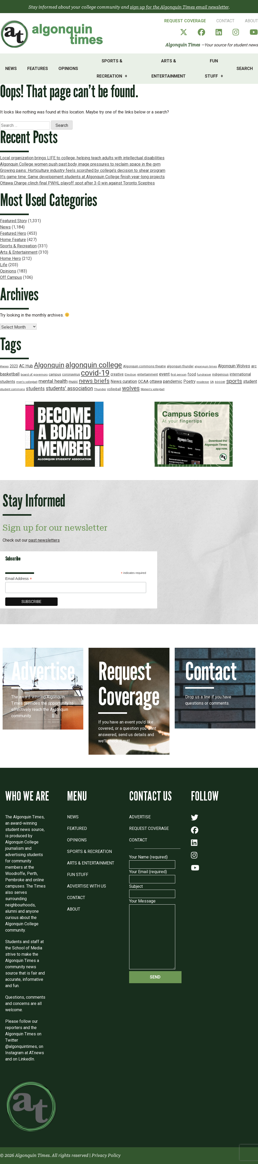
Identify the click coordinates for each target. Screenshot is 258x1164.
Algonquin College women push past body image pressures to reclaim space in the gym (80, 164)
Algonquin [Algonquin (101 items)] (49, 365)
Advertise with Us (86, 886)
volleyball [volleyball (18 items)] (114, 389)
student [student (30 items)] (250, 381)
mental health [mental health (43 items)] (53, 381)
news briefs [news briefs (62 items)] (94, 381)
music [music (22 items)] (73, 381)
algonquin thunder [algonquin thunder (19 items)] (180, 366)
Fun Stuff (211, 68)
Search (245, 68)
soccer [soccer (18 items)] (220, 382)
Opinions (68, 68)
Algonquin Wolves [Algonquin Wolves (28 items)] (234, 366)
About (251, 20)
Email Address (18, 578)
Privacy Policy (106, 1155)
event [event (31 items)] (164, 374)
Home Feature (13, 239)
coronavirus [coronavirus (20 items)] (71, 374)
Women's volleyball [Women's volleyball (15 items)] (152, 389)
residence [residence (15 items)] (202, 382)
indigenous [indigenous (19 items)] (220, 374)
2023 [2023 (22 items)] (14, 366)
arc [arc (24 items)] (254, 366)
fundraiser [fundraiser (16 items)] (204, 374)
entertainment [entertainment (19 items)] (147, 374)
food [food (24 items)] (192, 374)
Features (37, 68)
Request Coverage (185, 20)
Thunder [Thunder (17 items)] (100, 389)
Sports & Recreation (109, 68)
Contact (225, 20)
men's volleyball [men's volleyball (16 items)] (26, 382)
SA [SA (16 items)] (212, 382)
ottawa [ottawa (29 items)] (156, 381)
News (11, 68)
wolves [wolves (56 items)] (131, 388)
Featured (77, 828)
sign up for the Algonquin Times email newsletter (179, 7)
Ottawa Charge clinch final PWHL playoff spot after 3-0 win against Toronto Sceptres (77, 183)
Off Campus (11, 277)
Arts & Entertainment (168, 68)
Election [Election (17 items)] (130, 374)
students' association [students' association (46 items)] (69, 388)
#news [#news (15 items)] (4, 366)
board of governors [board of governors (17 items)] (34, 374)
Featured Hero (13, 233)
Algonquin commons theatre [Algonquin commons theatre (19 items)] (144, 366)
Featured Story (13, 220)
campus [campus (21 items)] (55, 374)
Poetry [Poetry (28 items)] (189, 381)
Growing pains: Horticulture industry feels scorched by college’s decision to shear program (82, 170)
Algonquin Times (183, 44)
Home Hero (10, 258)
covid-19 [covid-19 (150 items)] (95, 372)
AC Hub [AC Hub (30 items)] (26, 365)
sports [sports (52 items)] (234, 381)
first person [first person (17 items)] (178, 374)
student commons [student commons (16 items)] (12, 389)
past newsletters (44, 540)
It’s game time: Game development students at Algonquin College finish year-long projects (82, 176)
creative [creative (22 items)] (117, 374)
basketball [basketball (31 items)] (10, 374)
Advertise (140, 816)
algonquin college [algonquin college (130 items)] (93, 365)
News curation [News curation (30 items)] (124, 381)
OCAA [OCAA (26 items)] (143, 381)
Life (3, 264)
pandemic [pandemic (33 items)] (172, 381)
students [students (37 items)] (35, 388)
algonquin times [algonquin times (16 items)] (206, 366)
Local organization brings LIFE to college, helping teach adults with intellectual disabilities (82, 157)
